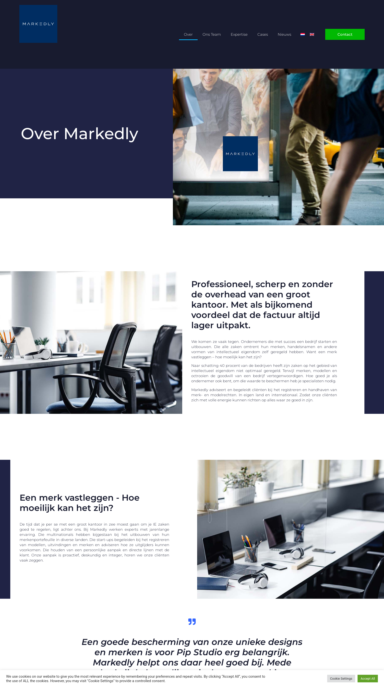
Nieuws (284, 34)
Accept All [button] (367, 678)
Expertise (239, 34)
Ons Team (212, 34)
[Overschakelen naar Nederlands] (302, 34)
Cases (262, 34)
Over (188, 34)
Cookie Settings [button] (341, 678)
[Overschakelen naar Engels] (312, 34)
